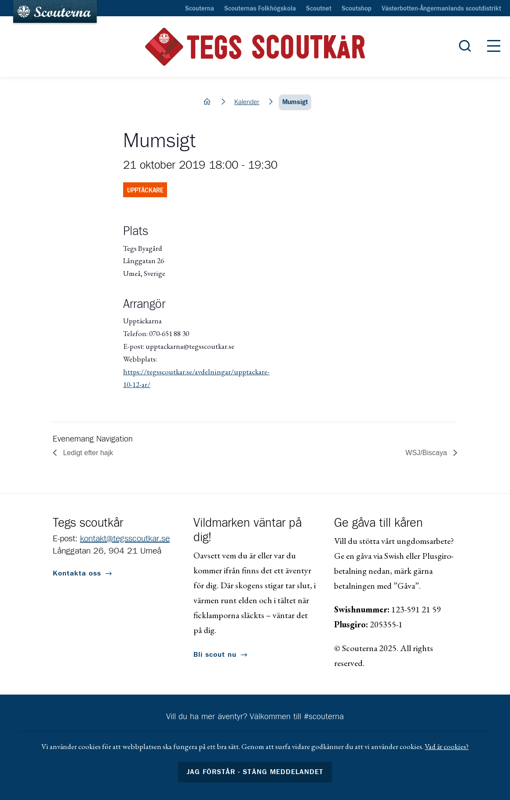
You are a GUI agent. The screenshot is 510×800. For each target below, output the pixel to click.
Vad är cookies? (447, 746)
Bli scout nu (215, 654)
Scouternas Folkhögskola (260, 9)
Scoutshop (357, 9)
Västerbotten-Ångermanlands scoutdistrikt (441, 9)
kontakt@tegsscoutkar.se (125, 538)
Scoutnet (319, 9)
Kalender (246, 102)
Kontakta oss (77, 573)
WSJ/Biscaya (427, 452)
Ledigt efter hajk (87, 452)
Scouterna (199, 9)
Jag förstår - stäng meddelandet (255, 771)
